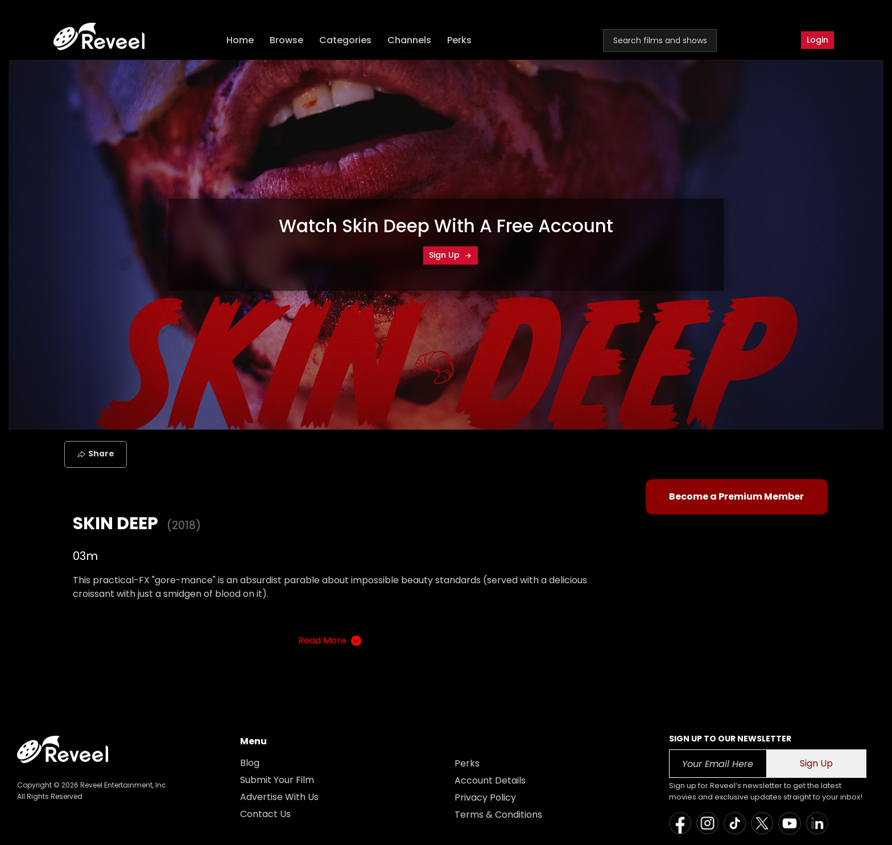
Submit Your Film (277, 779)
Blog (249, 762)
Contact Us (265, 814)
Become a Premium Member (736, 496)
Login (817, 40)
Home (240, 40)
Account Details (490, 780)
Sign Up (450, 255)
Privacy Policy (485, 797)
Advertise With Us (279, 796)
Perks (460, 40)
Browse (287, 40)
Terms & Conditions (498, 814)
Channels (410, 40)
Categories (346, 40)
